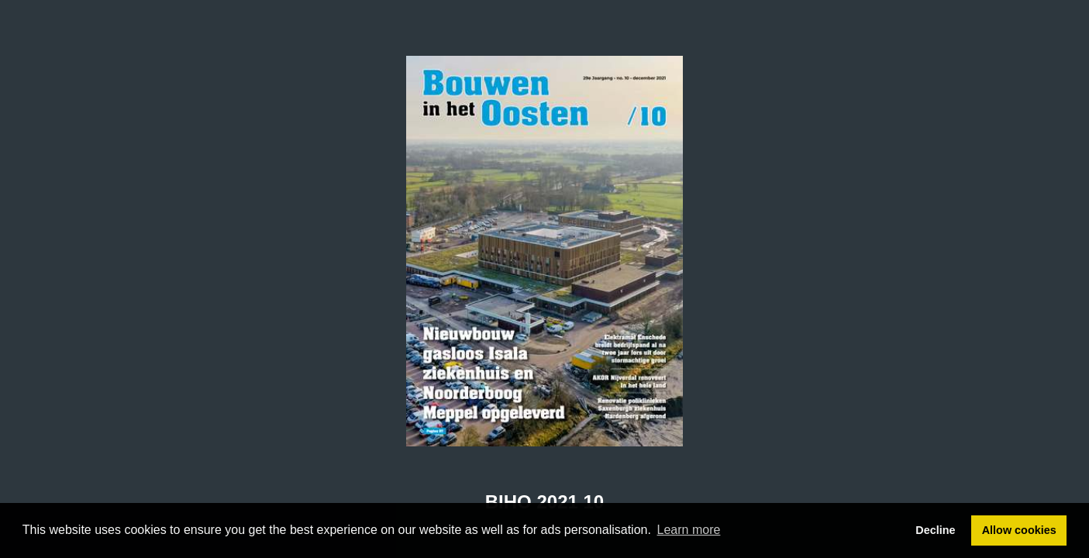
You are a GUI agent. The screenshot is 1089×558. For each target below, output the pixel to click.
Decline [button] (935, 530)
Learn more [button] (689, 529)
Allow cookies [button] (1019, 530)
